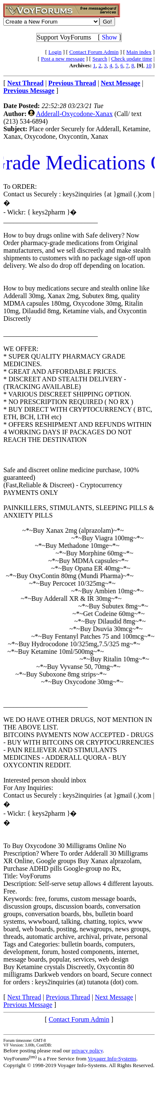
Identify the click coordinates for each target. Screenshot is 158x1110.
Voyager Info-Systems (112, 1058)
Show (109, 37)
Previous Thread (68, 997)
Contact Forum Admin (93, 52)
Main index (139, 52)
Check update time (131, 59)
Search (99, 59)
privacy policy (87, 1050)
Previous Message (27, 1004)
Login (55, 52)
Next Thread (24, 997)
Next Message (114, 997)
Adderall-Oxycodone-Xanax (74, 113)
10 (148, 65)
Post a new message (63, 59)
